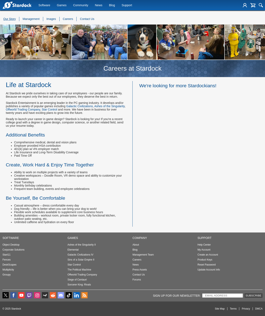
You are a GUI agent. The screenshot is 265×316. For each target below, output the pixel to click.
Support (127, 5)
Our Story (9, 19)
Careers (68, 19)
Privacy (246, 308)
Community (80, 5)
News (98, 5)
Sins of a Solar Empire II (80, 259)
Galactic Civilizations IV (80, 254)
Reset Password (207, 264)
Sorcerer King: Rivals (79, 284)
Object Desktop (11, 244)
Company (140, 238)
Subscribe (253, 295)
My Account (204, 249)
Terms (233, 308)
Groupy (6, 274)
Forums (137, 279)
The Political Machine (79, 269)
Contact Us (87, 19)
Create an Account (208, 254)
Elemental (72, 249)
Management (31, 19)
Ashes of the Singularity (109, 106)
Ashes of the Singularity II (81, 244)
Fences (6, 259)
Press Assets (140, 269)
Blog (112, 5)
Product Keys (205, 259)
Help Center (204, 244)
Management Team (143, 254)
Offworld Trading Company (23, 109)
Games (61, 5)
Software (44, 5)
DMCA (259, 308)
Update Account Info (209, 269)
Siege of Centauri (77, 279)
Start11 (6, 254)
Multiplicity (8, 269)
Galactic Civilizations (79, 106)
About (136, 244)
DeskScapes (9, 264)
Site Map (220, 308)
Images (51, 19)
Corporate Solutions (13, 249)
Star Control (49, 109)
